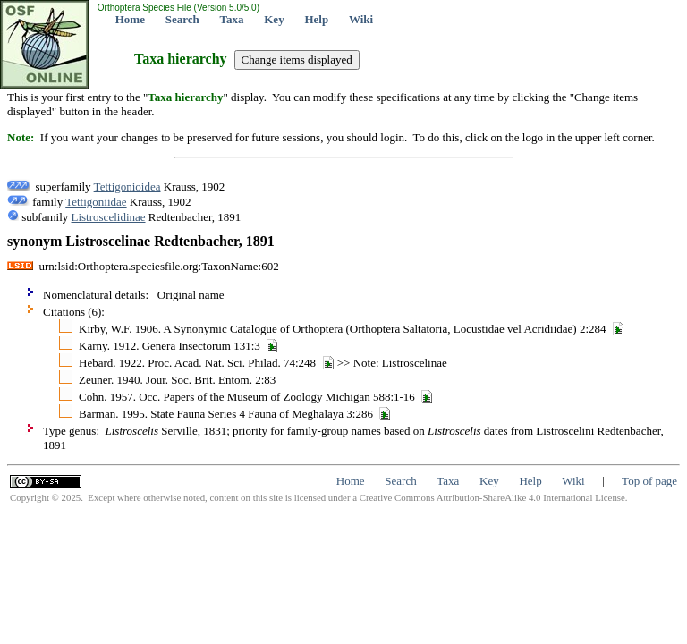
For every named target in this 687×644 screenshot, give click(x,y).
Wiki (361, 19)
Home (130, 19)
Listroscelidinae (109, 217)
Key (274, 19)
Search (182, 19)
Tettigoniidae (95, 201)
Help (316, 19)
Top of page (649, 480)
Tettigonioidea (127, 186)
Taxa (232, 19)
